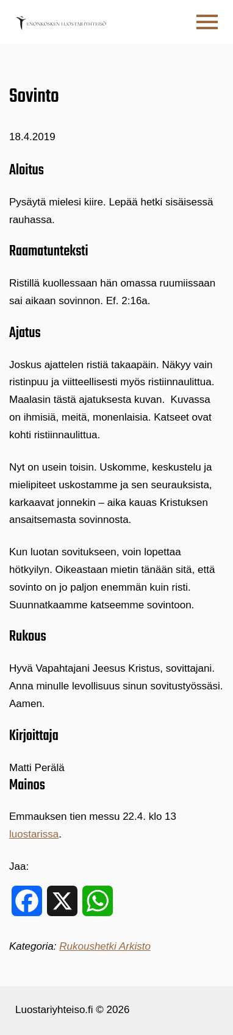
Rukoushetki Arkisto (105, 946)
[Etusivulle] (61, 22)
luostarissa (34, 834)
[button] (207, 22)
